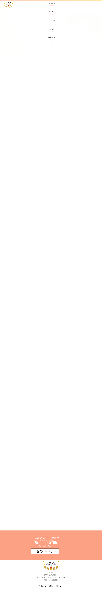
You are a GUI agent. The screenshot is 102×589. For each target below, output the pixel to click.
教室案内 (52, 5)
